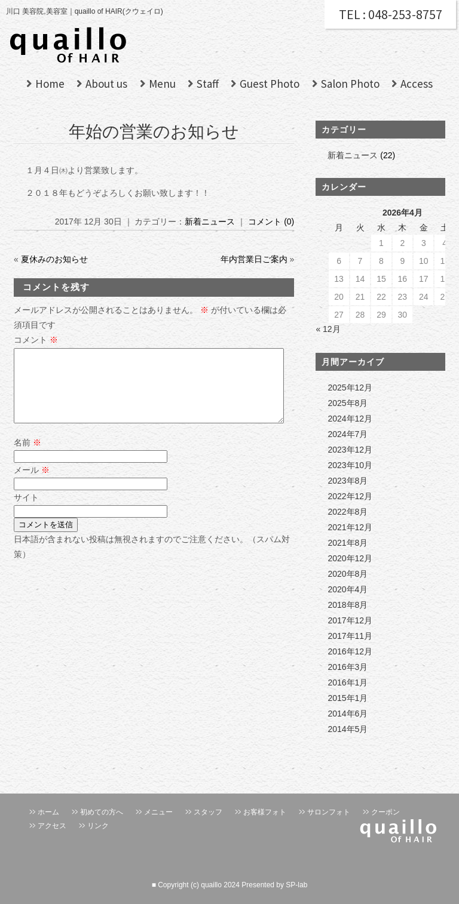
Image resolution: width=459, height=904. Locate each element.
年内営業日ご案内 (254, 259)
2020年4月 (348, 589)
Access (416, 83)
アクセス (52, 826)
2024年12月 (350, 418)
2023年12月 (350, 449)
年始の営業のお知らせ (154, 131)
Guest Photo (269, 83)
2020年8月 (348, 574)
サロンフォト (328, 812)
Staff (208, 83)
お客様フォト (264, 812)
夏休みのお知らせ (54, 259)
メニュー (158, 812)
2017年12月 (350, 620)
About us (106, 83)
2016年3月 (348, 667)
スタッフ (208, 812)
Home (50, 83)
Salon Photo (350, 83)
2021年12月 (350, 527)
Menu (162, 83)
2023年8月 (348, 480)
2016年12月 (350, 651)
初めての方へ (101, 812)
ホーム (48, 812)
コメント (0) (271, 221)
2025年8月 (348, 403)
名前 (27, 457)
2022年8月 (348, 511)
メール (32, 484)
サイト (26, 511)
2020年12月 (350, 558)
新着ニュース (210, 221)
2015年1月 (348, 698)
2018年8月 (348, 605)
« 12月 (328, 329)
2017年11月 (350, 636)
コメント (36, 340)
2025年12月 (350, 387)
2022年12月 (350, 496)
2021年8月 (348, 543)
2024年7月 (348, 434)
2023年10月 (350, 465)
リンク (98, 826)
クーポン (385, 812)
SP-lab (296, 885)
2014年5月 (348, 729)
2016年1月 (348, 682)
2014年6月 (348, 713)
